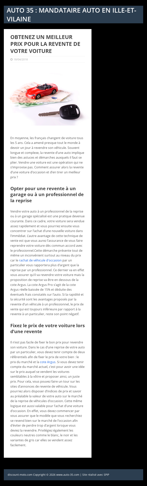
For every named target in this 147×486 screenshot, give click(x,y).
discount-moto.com (20, 474)
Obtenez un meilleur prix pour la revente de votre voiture (45, 43)
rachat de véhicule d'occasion (40, 260)
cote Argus (48, 362)
